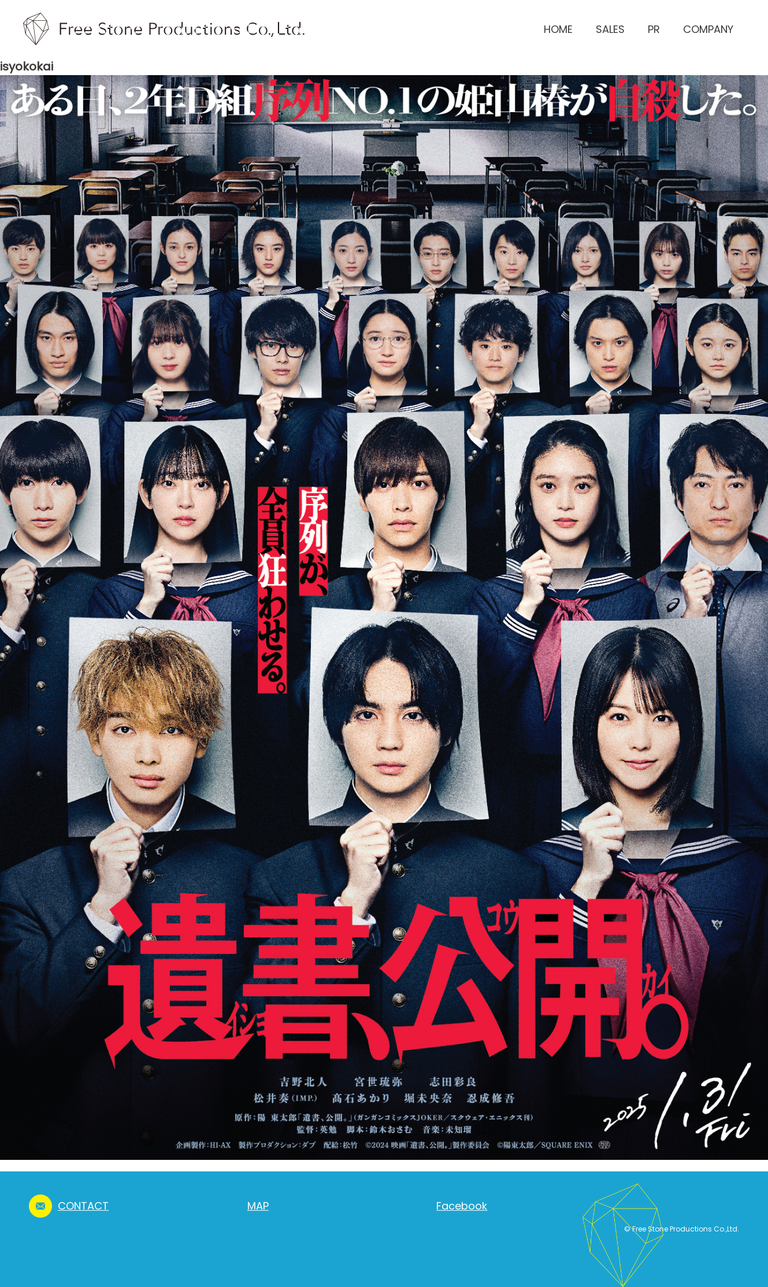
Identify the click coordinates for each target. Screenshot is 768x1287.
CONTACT (83, 1206)
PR (654, 29)
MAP (258, 1206)
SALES (610, 29)
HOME (558, 29)
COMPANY (708, 29)
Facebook (461, 1206)
